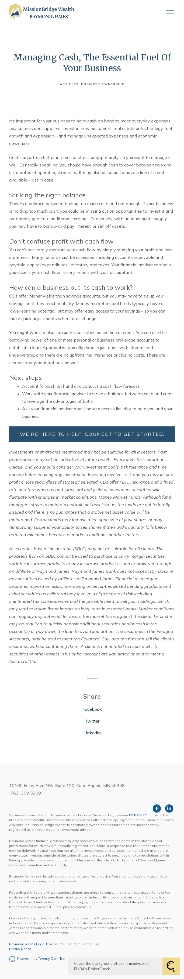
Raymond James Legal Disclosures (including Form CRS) (53, 944)
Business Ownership (102, 84)
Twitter (92, 721)
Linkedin (92, 732)
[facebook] (156, 808)
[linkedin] (169, 808)
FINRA (134, 815)
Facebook (92, 709)
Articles (69, 84)
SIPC (143, 815)
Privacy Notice (20, 949)
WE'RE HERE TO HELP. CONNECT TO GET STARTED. (92, 434)
